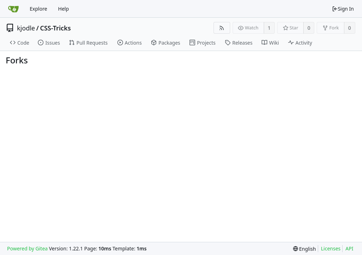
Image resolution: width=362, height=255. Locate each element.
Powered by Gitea (27, 248)
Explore (38, 8)
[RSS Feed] (222, 28)
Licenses (331, 248)
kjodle (26, 28)
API (349, 248)
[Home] (13, 8)
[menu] (304, 248)
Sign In (343, 8)
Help (63, 8)
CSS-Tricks (55, 28)
